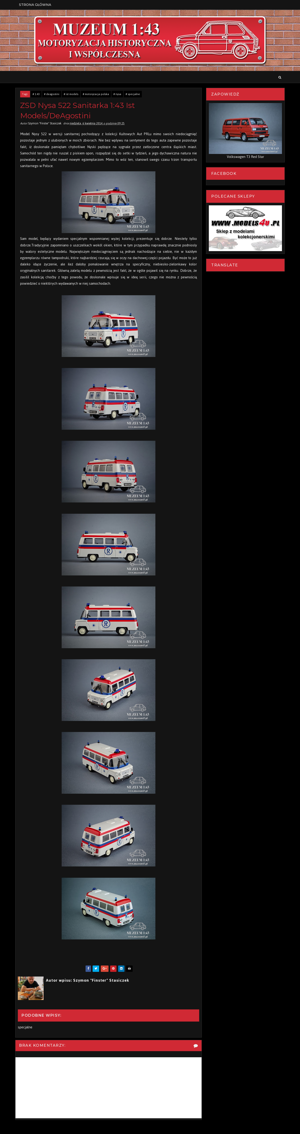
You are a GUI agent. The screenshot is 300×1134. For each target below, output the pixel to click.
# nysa (117, 94)
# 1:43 (36, 94)
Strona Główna (35, 5)
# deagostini (51, 94)
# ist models (71, 94)
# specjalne (133, 94)
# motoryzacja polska (96, 94)
